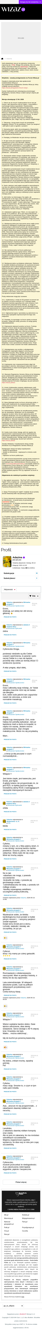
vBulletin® (22, 1314)
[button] (5, 938)
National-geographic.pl (9, 1223)
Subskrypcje (9, 573)
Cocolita (25, 1231)
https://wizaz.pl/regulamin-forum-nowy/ (15, 88)
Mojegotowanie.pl (28, 1218)
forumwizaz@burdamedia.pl (15, 463)
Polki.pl (6, 1227)
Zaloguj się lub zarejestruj (30, 2)
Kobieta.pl (25, 1215)
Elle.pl (6, 1215)
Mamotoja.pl (8, 1218)
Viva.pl (6, 1231)
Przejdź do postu (10, 617)
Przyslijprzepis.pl (28, 1227)
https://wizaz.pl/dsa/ (8, 382)
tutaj (22, 1297)
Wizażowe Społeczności (16, 606)
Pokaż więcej (21, 1182)
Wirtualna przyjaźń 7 (13, 839)
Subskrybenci (9, 578)
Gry (9, 823)
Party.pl (24, 1222)
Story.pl (6, 1234)
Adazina (9, 602)
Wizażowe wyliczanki (15, 628)
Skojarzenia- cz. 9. (12, 821)
